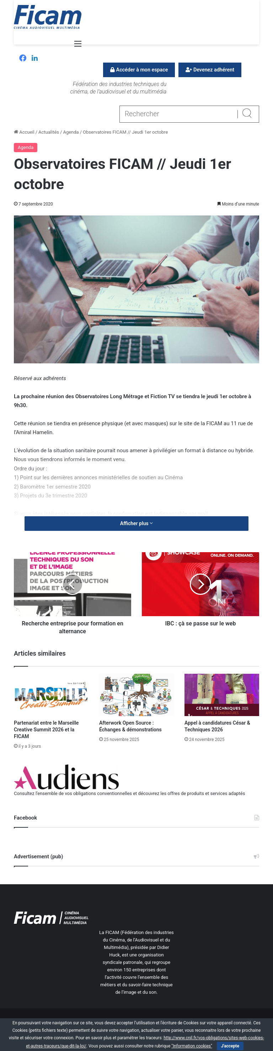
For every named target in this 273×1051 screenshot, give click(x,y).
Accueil (24, 132)
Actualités (48, 132)
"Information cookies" (191, 1046)
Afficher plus (136, 523)
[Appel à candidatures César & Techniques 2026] (221, 695)
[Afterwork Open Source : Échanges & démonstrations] (136, 695)
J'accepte (230, 1046)
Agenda (71, 132)
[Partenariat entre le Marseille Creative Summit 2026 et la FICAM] (51, 695)
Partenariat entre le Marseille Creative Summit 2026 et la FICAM (46, 729)
